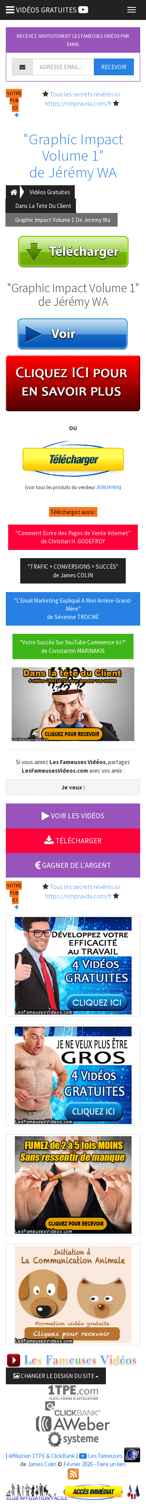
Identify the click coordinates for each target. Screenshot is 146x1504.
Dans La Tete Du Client (43, 205)
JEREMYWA (108, 487)
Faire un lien (111, 1464)
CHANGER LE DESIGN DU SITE (56, 1376)
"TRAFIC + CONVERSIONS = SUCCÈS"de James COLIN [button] (73, 570)
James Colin (42, 1464)
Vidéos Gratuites (50, 192)
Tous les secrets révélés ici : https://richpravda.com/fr (83, 99)
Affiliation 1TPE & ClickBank (42, 1456)
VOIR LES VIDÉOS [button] (73, 815)
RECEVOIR (114, 67)
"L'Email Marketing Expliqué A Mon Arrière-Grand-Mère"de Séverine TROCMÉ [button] (73, 609)
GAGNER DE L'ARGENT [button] (73, 865)
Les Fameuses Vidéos (109, 1456)
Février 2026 (78, 1464)
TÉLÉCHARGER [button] (73, 840)
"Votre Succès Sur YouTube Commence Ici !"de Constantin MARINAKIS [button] (73, 646)
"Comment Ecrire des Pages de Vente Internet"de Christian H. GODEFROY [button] (73, 537)
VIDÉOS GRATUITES (47, 9)
